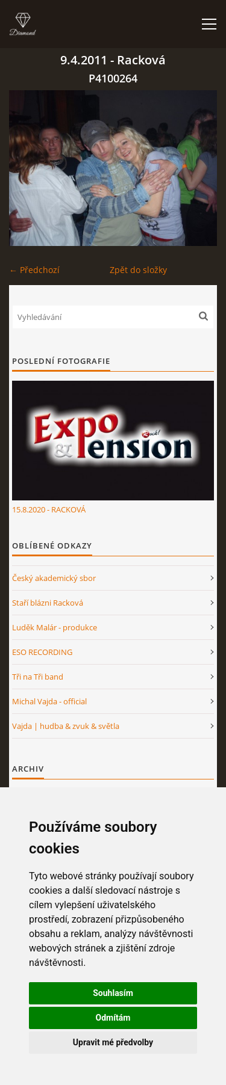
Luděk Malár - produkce (54, 627)
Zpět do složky (138, 269)
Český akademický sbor (54, 578)
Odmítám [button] (113, 1017)
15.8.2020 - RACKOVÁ (49, 509)
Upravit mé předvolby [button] (113, 1042)
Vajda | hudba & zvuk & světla (65, 726)
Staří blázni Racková (47, 602)
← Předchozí (34, 269)
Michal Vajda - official (49, 701)
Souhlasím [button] (113, 993)
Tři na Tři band (37, 676)
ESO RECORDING (42, 652)
